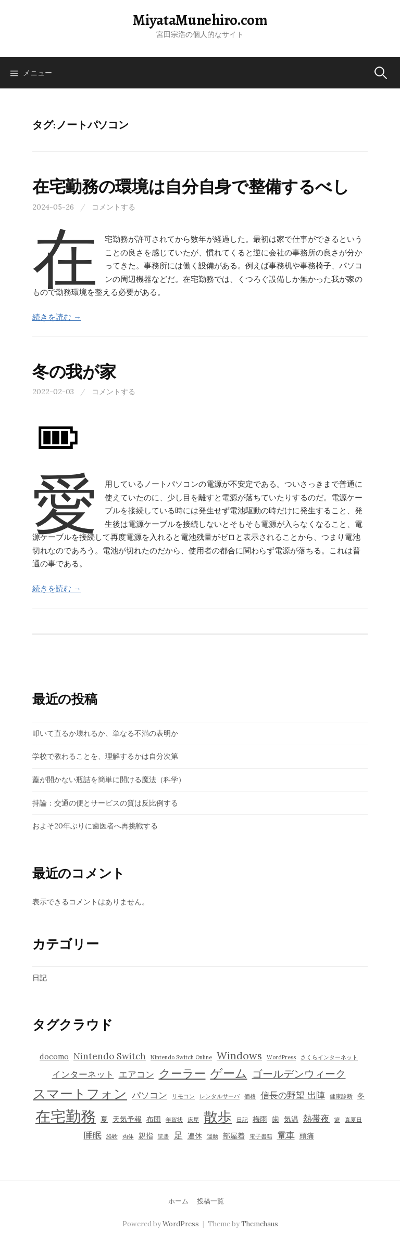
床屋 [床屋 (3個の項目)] (193, 1119)
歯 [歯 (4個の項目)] (275, 1119)
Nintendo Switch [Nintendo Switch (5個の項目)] (109, 1056)
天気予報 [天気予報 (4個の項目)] (127, 1119)
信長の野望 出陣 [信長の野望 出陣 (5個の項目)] (292, 1095)
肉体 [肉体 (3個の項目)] (128, 1136)
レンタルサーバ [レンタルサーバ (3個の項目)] (219, 1096)
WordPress (180, 1224)
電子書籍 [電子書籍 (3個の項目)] (260, 1136)
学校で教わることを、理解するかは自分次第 (105, 756)
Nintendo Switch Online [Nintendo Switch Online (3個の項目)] (181, 1057)
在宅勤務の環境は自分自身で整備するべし (190, 186)
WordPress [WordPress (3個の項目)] (281, 1057)
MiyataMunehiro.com (200, 20)
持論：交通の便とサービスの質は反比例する (105, 803)
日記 (39, 977)
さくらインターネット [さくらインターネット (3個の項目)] (329, 1057)
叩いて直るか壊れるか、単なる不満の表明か (105, 733)
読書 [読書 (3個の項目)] (163, 1136)
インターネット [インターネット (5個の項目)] (83, 1074)
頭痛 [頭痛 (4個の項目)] (306, 1135)
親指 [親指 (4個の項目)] (146, 1135)
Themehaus (259, 1224)
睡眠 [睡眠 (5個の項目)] (93, 1135)
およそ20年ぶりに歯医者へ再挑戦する (95, 826)
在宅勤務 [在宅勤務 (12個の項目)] (65, 1116)
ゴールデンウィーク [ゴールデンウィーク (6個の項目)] (299, 1073)
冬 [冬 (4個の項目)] (361, 1095)
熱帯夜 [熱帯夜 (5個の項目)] (316, 1118)
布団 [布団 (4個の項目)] (153, 1119)
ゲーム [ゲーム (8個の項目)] (228, 1073)
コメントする (113, 207)
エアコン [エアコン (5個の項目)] (136, 1074)
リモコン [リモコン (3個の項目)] (183, 1096)
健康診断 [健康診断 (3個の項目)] (341, 1096)
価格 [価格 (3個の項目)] (250, 1096)
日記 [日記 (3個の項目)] (242, 1119)
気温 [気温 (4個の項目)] (291, 1119)
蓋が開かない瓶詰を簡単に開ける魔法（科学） (108, 779)
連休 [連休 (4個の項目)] (195, 1135)
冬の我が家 (74, 371)
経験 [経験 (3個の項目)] (112, 1136)
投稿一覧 (210, 1201)
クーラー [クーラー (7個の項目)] (182, 1073)
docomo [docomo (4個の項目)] (54, 1056)
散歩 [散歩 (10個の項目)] (218, 1116)
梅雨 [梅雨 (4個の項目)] (260, 1119)
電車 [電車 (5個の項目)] (286, 1135)
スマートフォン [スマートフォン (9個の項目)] (80, 1093)
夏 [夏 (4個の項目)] (104, 1119)
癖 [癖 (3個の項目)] (337, 1119)
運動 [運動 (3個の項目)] (212, 1136)
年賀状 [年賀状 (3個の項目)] (174, 1119)
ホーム (178, 1201)
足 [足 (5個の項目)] (178, 1135)
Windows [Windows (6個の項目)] (239, 1055)
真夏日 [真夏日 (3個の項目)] (353, 1119)
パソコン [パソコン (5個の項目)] (149, 1095)
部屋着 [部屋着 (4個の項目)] (234, 1135)
